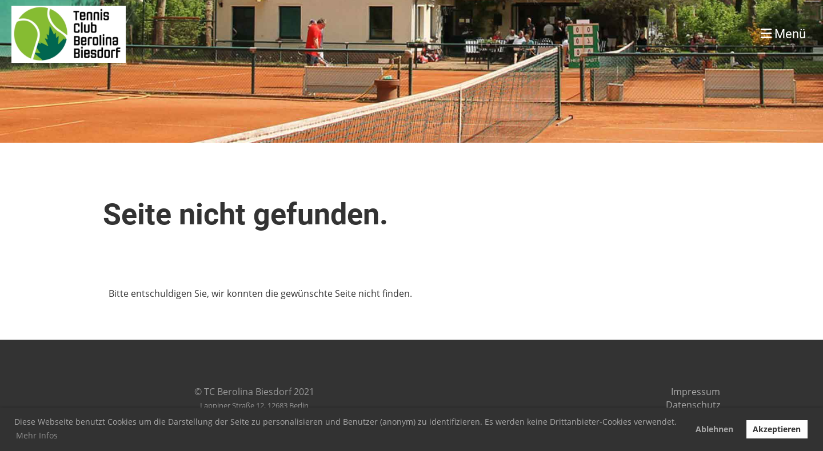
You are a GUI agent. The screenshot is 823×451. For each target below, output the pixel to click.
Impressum (695, 391)
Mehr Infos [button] (37, 435)
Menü (783, 34)
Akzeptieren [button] (777, 429)
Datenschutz (693, 404)
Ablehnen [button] (714, 429)
